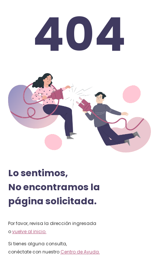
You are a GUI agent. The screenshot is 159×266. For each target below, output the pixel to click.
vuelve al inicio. (29, 231)
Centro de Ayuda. (80, 252)
